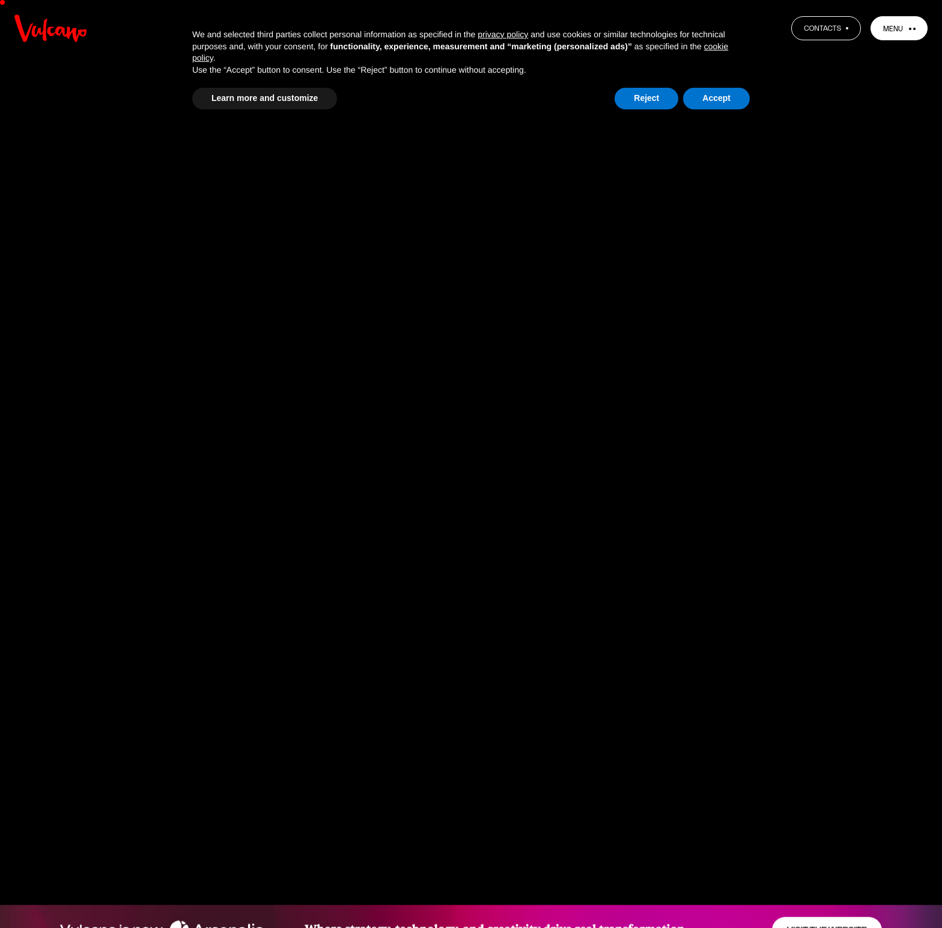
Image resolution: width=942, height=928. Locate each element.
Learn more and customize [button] (264, 98)
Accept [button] (716, 98)
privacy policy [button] (503, 34)
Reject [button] (646, 98)
